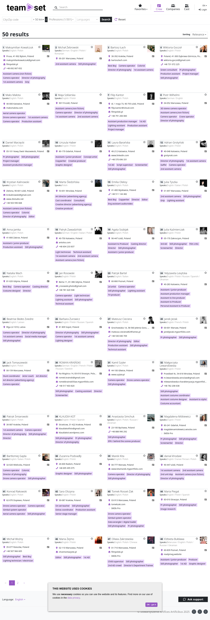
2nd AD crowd (114, 565)
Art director (41, 376)
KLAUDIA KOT (67, 416)
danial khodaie (173, 456)
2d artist (112, 286)
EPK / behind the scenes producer (124, 441)
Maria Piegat (171, 491)
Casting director (138, 243)
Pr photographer (188, 69)
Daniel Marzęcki (15, 142)
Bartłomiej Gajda (16, 456)
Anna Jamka (14, 229)
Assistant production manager (122, 121)
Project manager (190, 73)
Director (135, 199)
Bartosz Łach (118, 47)
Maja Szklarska (66, 95)
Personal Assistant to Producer (175, 305)
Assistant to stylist (198, 399)
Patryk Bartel (119, 273)
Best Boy (112, 65)
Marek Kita (118, 456)
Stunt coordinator (11, 376)
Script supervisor (125, 164)
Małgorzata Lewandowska (169, 364)
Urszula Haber (67, 142)
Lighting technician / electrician (18, 560)
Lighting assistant (116, 125)
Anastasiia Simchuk (123, 416)
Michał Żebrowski (68, 47)
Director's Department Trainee (138, 565)
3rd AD (164, 243)
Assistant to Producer (118, 243)
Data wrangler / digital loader (122, 522)
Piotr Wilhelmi (171, 95)
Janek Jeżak (170, 319)
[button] (204, 5)
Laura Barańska (121, 142)
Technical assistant (82, 252)
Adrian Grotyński (174, 142)
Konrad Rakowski (17, 491)
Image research (168, 509)
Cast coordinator (63, 200)
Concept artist (90, 156)
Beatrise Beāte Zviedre (20, 319)
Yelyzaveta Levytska (175, 273)
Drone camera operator (14, 117)
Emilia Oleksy (119, 182)
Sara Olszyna (66, 491)
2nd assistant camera (66, 64)
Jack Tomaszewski (17, 362)
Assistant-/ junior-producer (68, 156)
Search (106, 19)
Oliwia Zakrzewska (122, 539)
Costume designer (12, 290)
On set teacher (63, 505)
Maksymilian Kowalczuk (19, 47)
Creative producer (77, 161)
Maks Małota (13, 95)
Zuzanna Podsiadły (70, 456)
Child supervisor (116, 561)
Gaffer (164, 164)
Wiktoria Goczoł (172, 47)
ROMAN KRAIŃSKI (69, 362)
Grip (27, 81)
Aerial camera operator (14, 113)
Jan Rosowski (66, 273)
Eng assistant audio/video (120, 203)
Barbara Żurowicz (69, 319)
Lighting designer (64, 340)
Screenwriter (141, 164)
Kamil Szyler (119, 362)
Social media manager (35, 336)
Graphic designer (64, 164)
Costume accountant (170, 403)
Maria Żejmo (66, 539)
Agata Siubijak (120, 229)
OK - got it (151, 605)
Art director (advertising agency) (71, 196)
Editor (31, 216)
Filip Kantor (117, 95)
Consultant (79, 200)
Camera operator (11, 77)
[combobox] (61, 19)
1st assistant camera (13, 81)
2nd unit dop (167, 474)
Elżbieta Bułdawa (174, 539)
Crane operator (186, 116)
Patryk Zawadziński (70, 229)
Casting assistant (83, 391)
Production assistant (170, 73)
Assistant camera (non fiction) (17, 73)
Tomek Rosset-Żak (122, 491)
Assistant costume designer (174, 399)
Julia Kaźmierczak (174, 229)
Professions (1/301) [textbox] (60, 19)
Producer (193, 559)
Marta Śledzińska (69, 182)
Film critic (194, 243)
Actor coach (28, 376)
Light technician (63, 252)
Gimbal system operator (14, 509)
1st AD (142, 121)
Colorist (141, 65)
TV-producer (114, 294)
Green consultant (169, 69)
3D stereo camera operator (173, 108)
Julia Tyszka (170, 182)
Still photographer (87, 64)
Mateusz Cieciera (122, 319)
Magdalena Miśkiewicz (177, 416)
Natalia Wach (14, 273)
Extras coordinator (64, 509)
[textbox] (86, 19)
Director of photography (33, 77)
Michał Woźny (15, 539)
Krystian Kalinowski (18, 182)
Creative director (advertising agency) (73, 204)
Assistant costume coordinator (175, 395)
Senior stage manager (66, 513)
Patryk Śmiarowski (17, 416)
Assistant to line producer (173, 297)
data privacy (73, 598)
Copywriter (61, 161)
